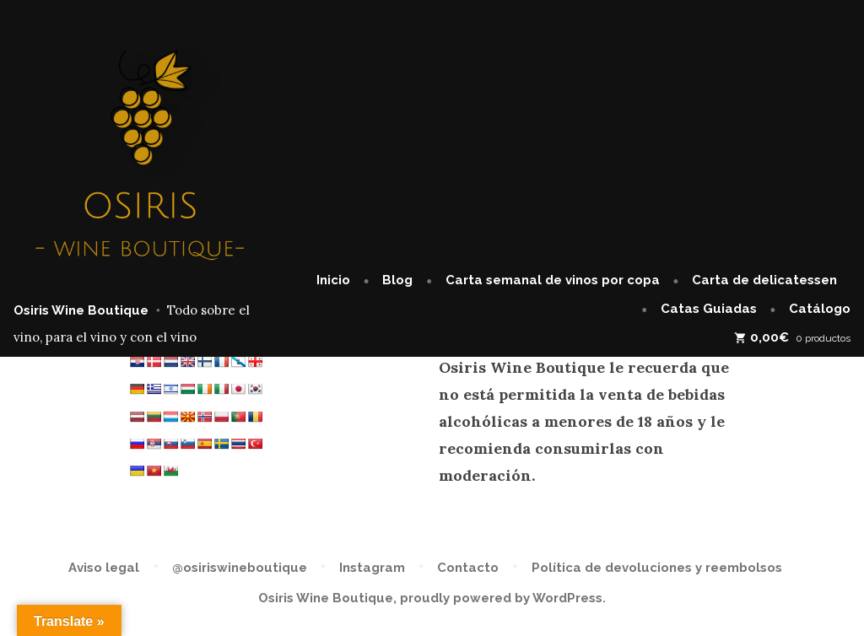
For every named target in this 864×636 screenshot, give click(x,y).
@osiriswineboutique (239, 567)
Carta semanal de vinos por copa (553, 280)
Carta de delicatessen (764, 280)
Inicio (333, 280)
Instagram (372, 567)
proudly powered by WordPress (501, 598)
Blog (397, 280)
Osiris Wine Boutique (81, 310)
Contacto (468, 567)
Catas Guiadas (709, 308)
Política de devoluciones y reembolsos (657, 567)
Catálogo (819, 308)
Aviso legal (103, 567)
